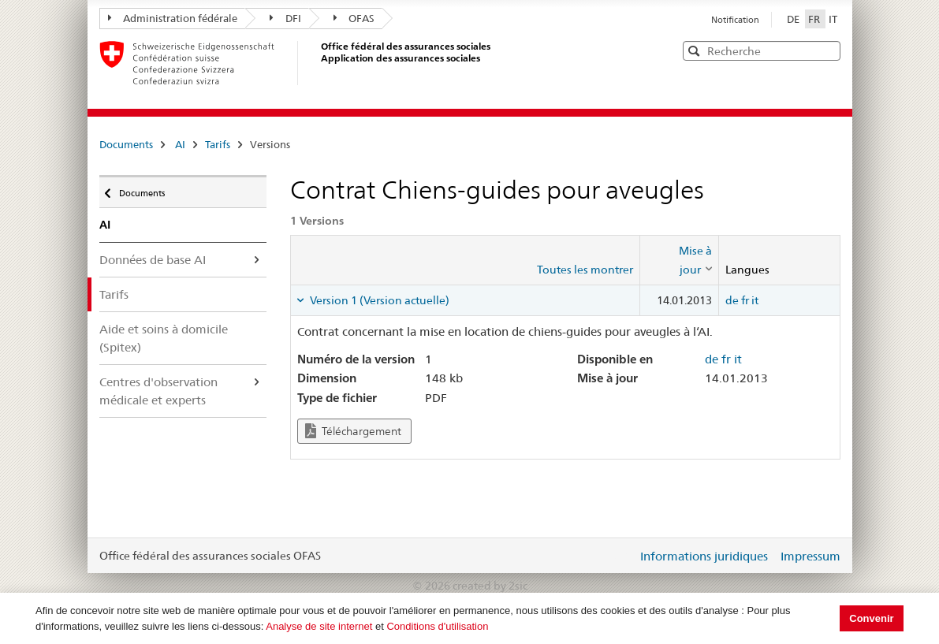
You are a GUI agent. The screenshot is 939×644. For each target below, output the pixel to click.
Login (622, 555)
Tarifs (217, 144)
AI (180, 144)
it (754, 300)
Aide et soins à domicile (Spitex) (163, 338)
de (732, 300)
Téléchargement (353, 430)
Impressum (810, 556)
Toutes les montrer (585, 269)
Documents (126, 144)
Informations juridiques (704, 556)
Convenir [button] (871, 618)
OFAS (354, 18)
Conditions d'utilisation (437, 626)
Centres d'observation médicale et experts (158, 391)
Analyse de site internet (319, 626)
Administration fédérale (173, 18)
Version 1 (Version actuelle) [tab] (378, 300)
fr (745, 300)
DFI (285, 18)
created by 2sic (490, 585)
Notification (735, 19)
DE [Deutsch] (794, 19)
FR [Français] (815, 19)
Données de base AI (152, 259)
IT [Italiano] (833, 19)
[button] (827, 50)
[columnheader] (678, 260)
